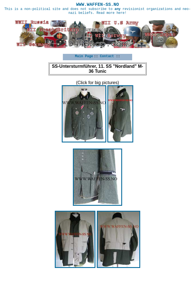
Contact (107, 56)
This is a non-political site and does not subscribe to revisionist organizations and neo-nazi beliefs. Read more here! (97, 11)
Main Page (84, 56)
